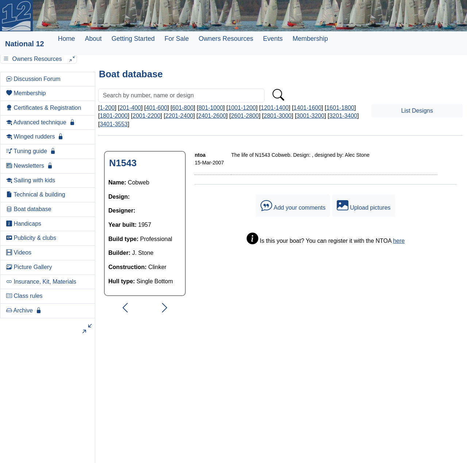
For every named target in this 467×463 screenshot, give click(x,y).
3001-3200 (311, 116)
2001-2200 (146, 116)
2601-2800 (245, 116)
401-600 (156, 108)
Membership (310, 38)
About (93, 38)
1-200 (107, 108)
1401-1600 (308, 108)
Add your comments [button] (292, 205)
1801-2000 (114, 116)
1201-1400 (275, 108)
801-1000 (210, 108)
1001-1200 (242, 108)
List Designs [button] (417, 111)
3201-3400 (343, 116)
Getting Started (133, 38)
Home (66, 38)
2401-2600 (212, 116)
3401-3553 (114, 124)
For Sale (177, 38)
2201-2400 (179, 116)
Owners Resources (225, 38)
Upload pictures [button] (364, 205)
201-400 (130, 108)
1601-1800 (340, 108)
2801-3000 (278, 116)
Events (273, 38)
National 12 (24, 44)
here (399, 241)
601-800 (183, 108)
